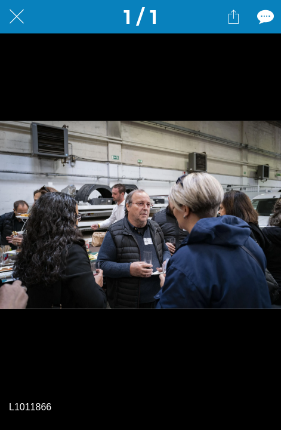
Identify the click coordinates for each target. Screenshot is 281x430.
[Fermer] (17, 17)
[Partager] (233, 16)
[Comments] (264, 16)
